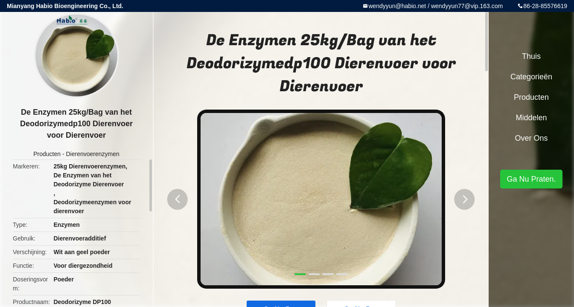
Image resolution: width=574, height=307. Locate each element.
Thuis (531, 56)
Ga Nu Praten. (531, 179)
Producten (47, 154)
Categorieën (531, 76)
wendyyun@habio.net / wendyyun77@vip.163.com (435, 6)
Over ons (531, 138)
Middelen (531, 117)
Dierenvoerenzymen (92, 154)
